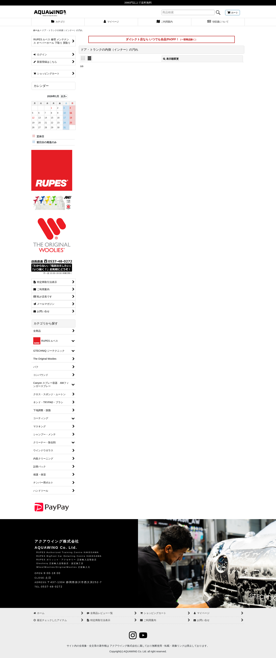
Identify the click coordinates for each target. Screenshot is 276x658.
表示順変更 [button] (171, 58)
